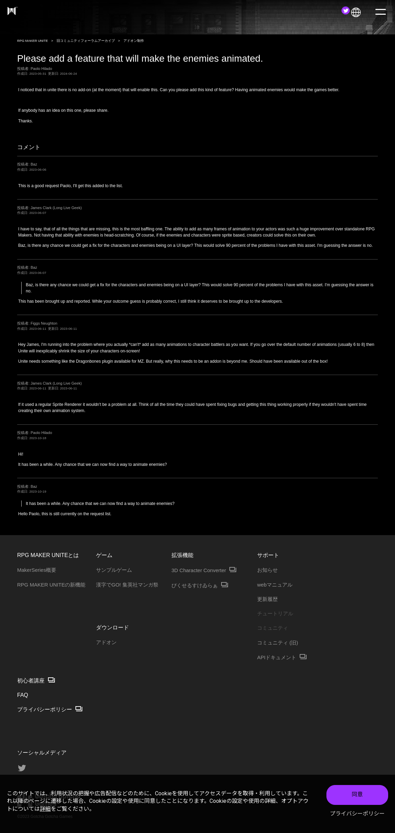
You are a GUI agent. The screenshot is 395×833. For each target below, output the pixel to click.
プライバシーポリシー (357, 813)
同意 (357, 794)
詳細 (45, 809)
